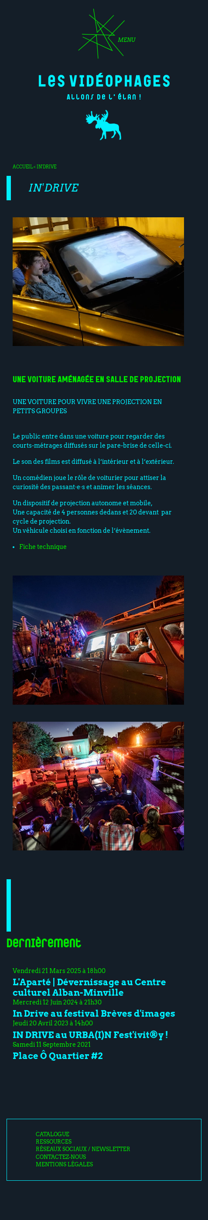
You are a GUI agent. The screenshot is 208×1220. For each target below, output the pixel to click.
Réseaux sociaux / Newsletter (83, 1149)
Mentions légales (64, 1165)
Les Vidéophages (104, 80)
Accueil (23, 166)
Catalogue (52, 1134)
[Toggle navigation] (104, 37)
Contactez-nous (61, 1157)
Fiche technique (43, 546)
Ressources (54, 1142)
